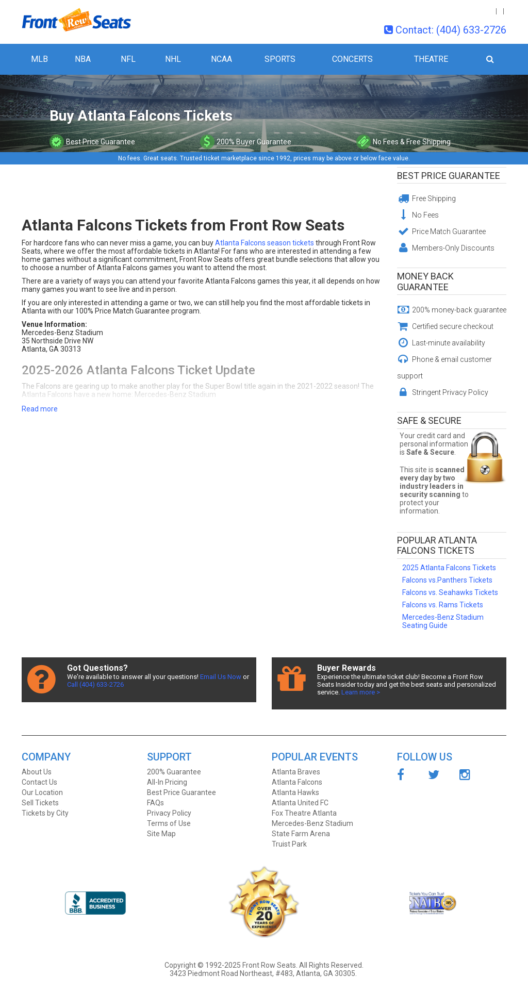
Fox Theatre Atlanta (304, 813)
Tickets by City (45, 813)
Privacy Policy (169, 813)
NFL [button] (128, 59)
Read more (40, 409)
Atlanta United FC (300, 803)
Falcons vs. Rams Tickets (442, 605)
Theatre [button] (431, 59)
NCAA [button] (221, 59)
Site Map (161, 834)
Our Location (42, 792)
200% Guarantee (174, 772)
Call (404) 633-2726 (95, 684)
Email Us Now (220, 677)
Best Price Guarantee (448, 175)
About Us (37, 772)
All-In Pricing (167, 782)
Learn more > (360, 692)
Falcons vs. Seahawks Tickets (450, 592)
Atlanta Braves (296, 772)
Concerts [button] (352, 59)
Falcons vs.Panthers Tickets (447, 580)
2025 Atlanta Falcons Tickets (449, 568)
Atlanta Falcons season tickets (264, 243)
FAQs (155, 803)
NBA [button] (83, 59)
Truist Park (289, 844)
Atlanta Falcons (297, 782)
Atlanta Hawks (295, 792)
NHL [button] (173, 59)
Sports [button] (280, 59)
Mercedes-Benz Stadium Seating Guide (443, 621)
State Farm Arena (301, 834)
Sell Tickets (40, 803)
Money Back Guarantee (425, 281)
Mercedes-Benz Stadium (312, 823)
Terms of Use (169, 823)
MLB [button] (39, 59)
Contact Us (39, 782)
